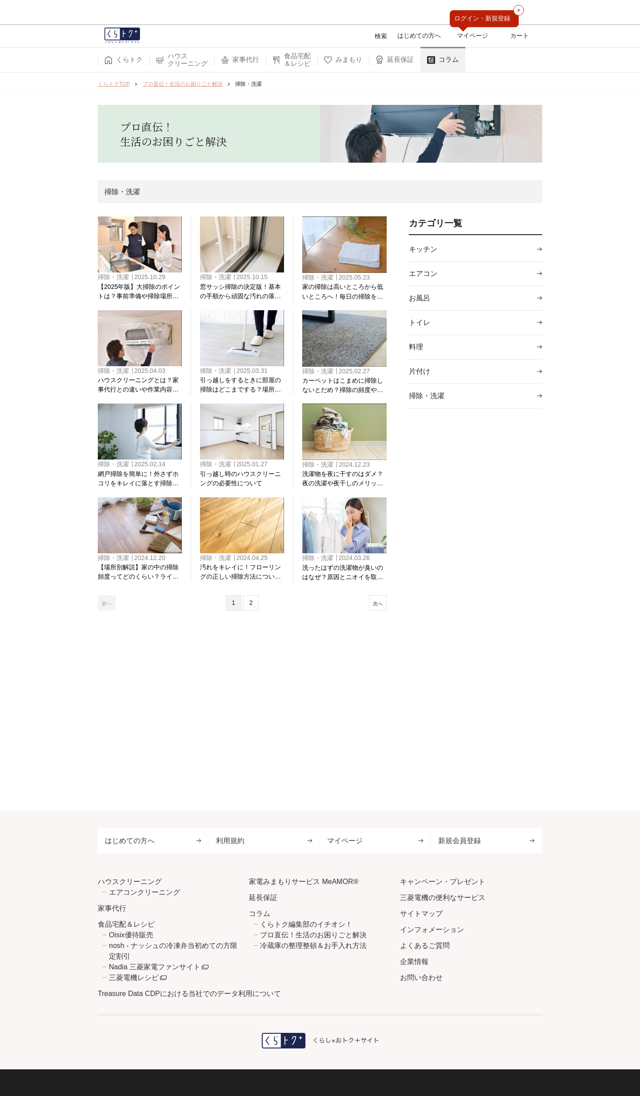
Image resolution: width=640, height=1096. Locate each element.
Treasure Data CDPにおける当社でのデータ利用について (189, 993)
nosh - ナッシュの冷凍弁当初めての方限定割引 (173, 951)
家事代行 (112, 908)
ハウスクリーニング (130, 881)
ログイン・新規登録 (482, 18)
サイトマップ (421, 913)
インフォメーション (432, 929)
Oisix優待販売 (131, 935)
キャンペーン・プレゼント (442, 881)
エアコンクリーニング (144, 892)
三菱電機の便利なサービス (442, 897)
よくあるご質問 (425, 945)
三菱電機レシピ (134, 977)
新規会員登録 (486, 840)
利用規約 (264, 840)
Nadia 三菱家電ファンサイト (154, 967)
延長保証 (263, 897)
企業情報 (414, 961)
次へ (373, 618)
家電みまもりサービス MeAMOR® (303, 881)
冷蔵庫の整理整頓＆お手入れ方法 (313, 945)
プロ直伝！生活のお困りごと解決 (313, 935)
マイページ (375, 840)
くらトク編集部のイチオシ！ (306, 924)
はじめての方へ (153, 840)
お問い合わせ (421, 977)
